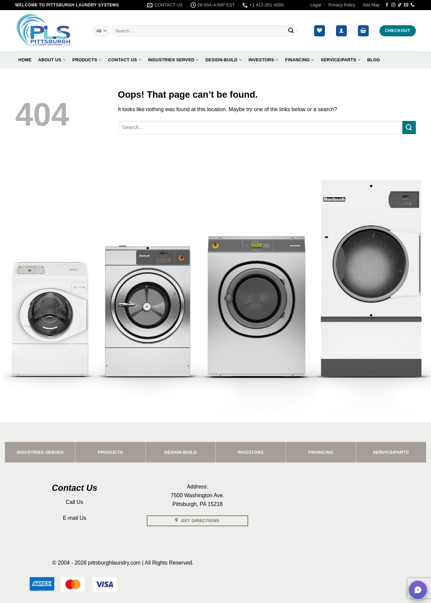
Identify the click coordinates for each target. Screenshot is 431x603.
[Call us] (412, 5)
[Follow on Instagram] (393, 5)
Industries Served (173, 60)
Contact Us (124, 60)
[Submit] (291, 31)
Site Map (371, 4)
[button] (341, 30)
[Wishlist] (319, 30)
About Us (52, 60)
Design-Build (223, 60)
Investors (263, 60)
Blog (373, 59)
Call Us (75, 502)
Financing (299, 60)
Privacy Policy (341, 4)
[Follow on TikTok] (400, 5)
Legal (315, 4)
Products (87, 60)
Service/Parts (341, 60)
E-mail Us (74, 518)
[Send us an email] (406, 5)
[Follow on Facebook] (387, 5)
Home (25, 59)
